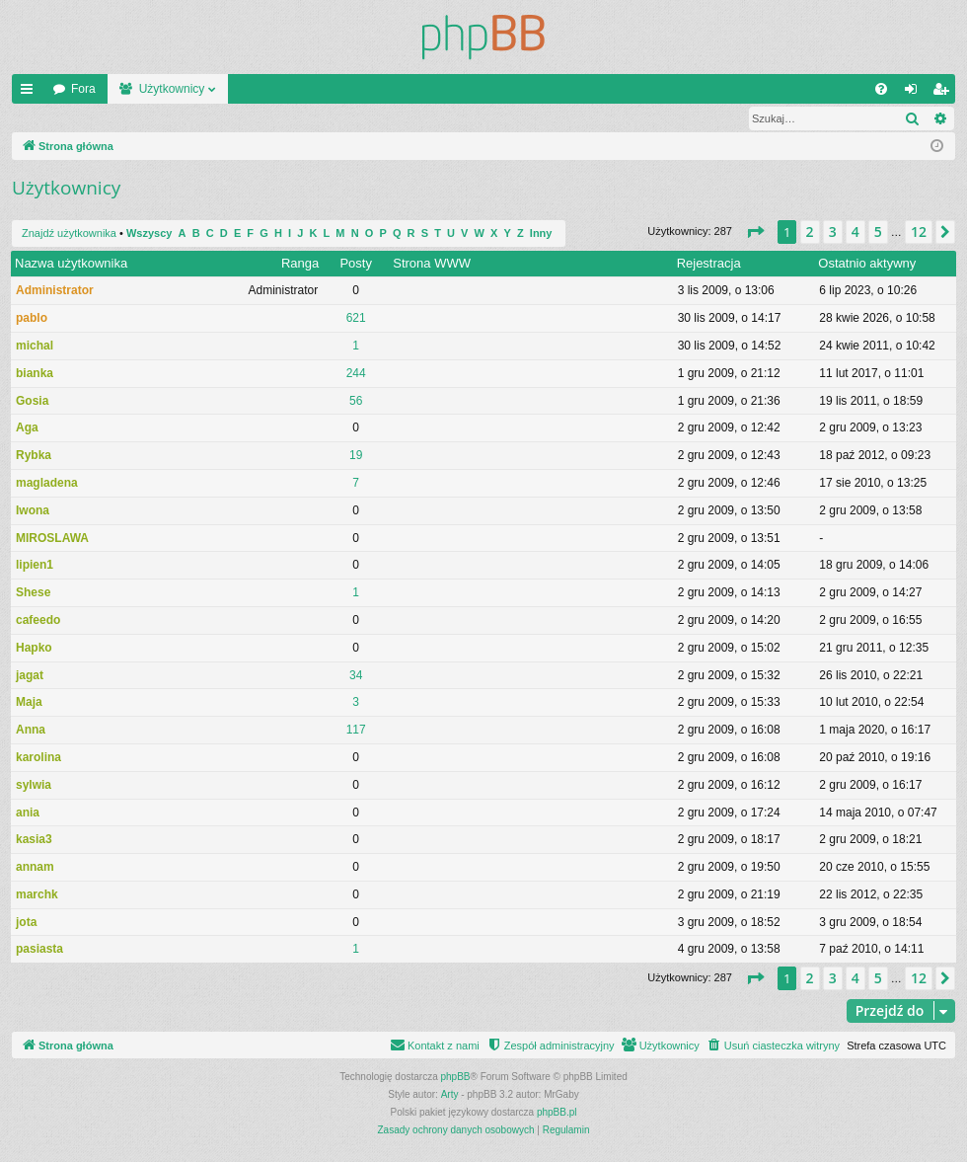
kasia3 (34, 840)
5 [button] (878, 232)
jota (26, 923)
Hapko (34, 649)
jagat (29, 676)
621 (356, 319)
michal (34, 346)
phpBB (456, 1077)
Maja (29, 703)
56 (355, 402)
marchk (37, 895)
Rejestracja (709, 264)
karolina (38, 758)
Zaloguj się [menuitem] (915, 93)
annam (35, 868)
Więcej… (30, 93)
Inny (541, 234)
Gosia (32, 402)
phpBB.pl (557, 1113)
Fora (83, 89)
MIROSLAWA (52, 539)
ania (27, 813)
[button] (755, 233)
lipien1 (34, 566)
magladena (47, 484)
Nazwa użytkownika (71, 264)
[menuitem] (881, 89)
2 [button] (810, 232)
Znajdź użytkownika (81, 118)
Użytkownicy (172, 89)
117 (356, 730)
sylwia (33, 786)
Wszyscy (149, 234)
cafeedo (38, 621)
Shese (33, 593)
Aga (27, 428)
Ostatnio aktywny (867, 264)
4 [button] (855, 232)
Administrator (55, 291)
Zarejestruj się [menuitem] (944, 93)
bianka (34, 374)
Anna (30, 730)
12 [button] (919, 232)
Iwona (32, 511)
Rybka (33, 456)
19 (355, 456)
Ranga (300, 264)
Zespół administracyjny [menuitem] (222, 118)
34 (355, 676)
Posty (355, 264)
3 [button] (833, 232)
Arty (450, 1095)
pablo (31, 319)
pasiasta (39, 950)
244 (356, 374)
